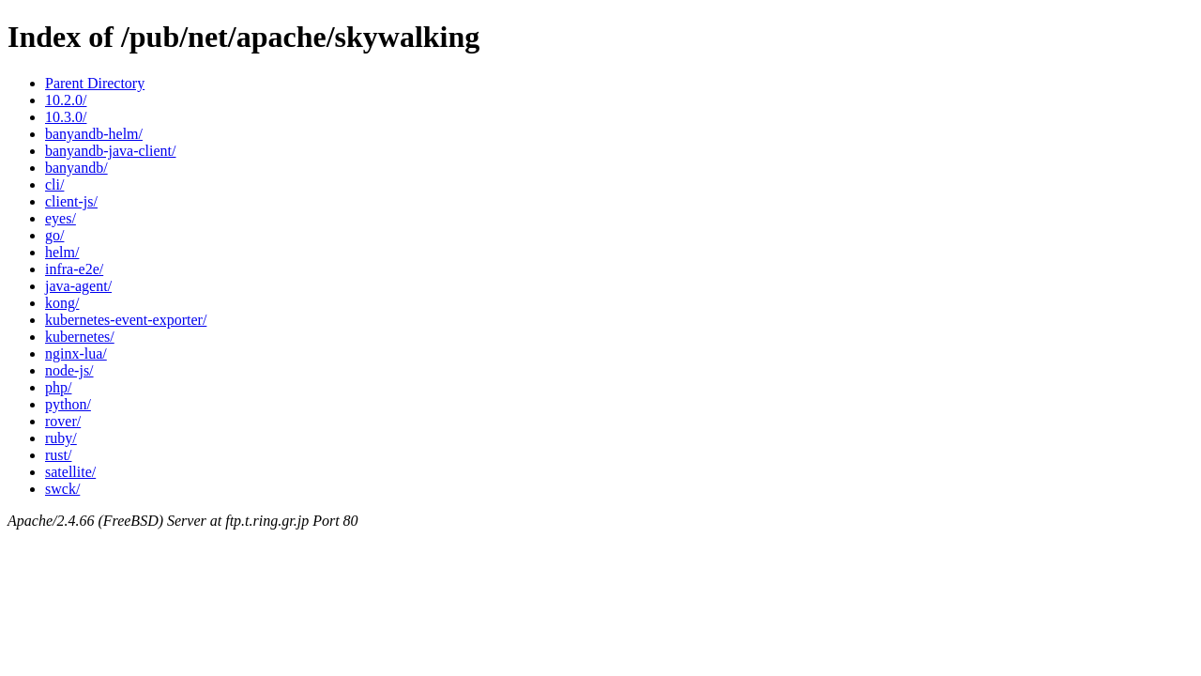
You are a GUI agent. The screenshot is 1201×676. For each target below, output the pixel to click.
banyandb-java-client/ (110, 151)
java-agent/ (78, 286)
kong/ (62, 303)
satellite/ (70, 472)
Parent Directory (94, 83)
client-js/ (71, 201)
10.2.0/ (65, 100)
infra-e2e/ (74, 269)
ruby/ (61, 438)
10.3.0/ (65, 117)
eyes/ (60, 218)
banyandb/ (76, 168)
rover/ (63, 421)
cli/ (54, 184)
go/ (54, 235)
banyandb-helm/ (94, 134)
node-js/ (69, 370)
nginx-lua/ (76, 353)
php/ (58, 387)
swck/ (62, 489)
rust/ (58, 455)
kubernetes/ (79, 337)
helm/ (62, 252)
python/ (68, 404)
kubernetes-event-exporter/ (125, 320)
